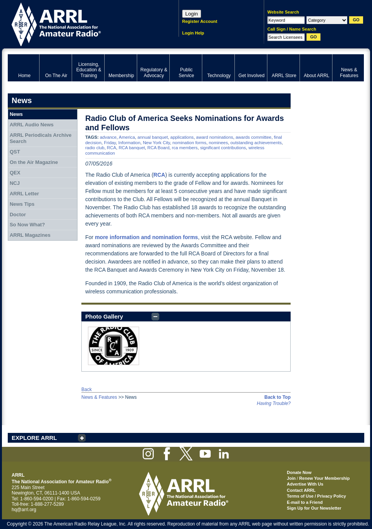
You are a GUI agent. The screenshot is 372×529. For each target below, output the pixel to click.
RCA (111, 147)
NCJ (15, 183)
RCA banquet (132, 147)
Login (191, 14)
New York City (156, 142)
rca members (185, 147)
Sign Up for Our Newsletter (314, 508)
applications (182, 137)
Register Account (199, 21)
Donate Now (299, 472)
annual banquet (153, 137)
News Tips (22, 204)
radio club (94, 147)
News (16, 114)
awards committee (253, 137)
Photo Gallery (104, 316)
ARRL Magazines (30, 235)
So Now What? (27, 224)
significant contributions (223, 147)
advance (108, 137)
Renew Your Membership (324, 478)
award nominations (214, 137)
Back (86, 389)
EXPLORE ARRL (34, 437)
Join (291, 478)
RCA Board (158, 147)
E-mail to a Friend (304, 502)
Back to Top (277, 397)
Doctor (18, 214)
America (127, 137)
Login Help (193, 33)
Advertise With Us (305, 484)
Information (129, 142)
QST (15, 152)
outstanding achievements (255, 142)
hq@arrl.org (24, 509)
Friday (110, 142)
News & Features (99, 397)
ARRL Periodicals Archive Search (41, 138)
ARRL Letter (24, 193)
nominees (218, 142)
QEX (15, 173)
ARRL (83, 23)
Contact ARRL (301, 490)
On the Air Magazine (34, 162)
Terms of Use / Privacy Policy (316, 496)
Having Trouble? (274, 403)
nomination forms (189, 142)
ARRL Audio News (31, 125)
